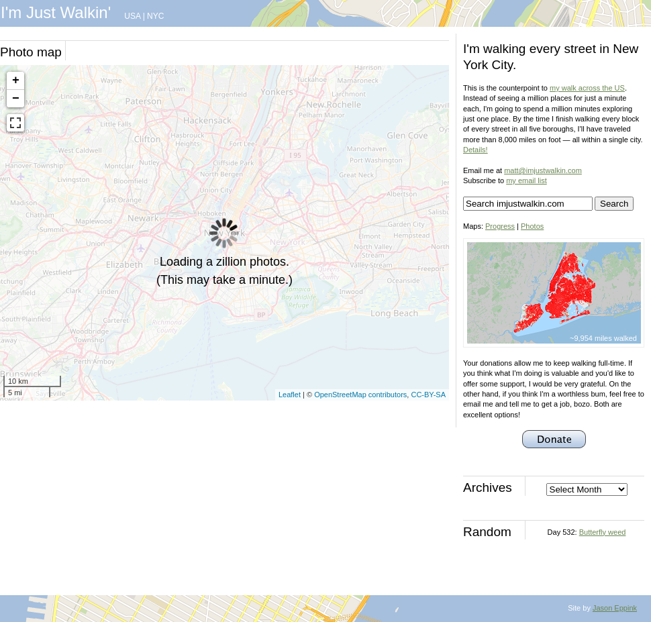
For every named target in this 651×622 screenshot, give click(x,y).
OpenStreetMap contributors (360, 395)
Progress (500, 226)
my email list (526, 180)
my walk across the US (587, 88)
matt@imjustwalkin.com (543, 170)
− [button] (15, 99)
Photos (532, 226)
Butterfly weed (602, 532)
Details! (475, 150)
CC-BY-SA (428, 395)
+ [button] (15, 80)
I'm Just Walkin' (56, 12)
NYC (155, 16)
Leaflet (290, 395)
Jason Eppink (615, 608)
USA (132, 16)
